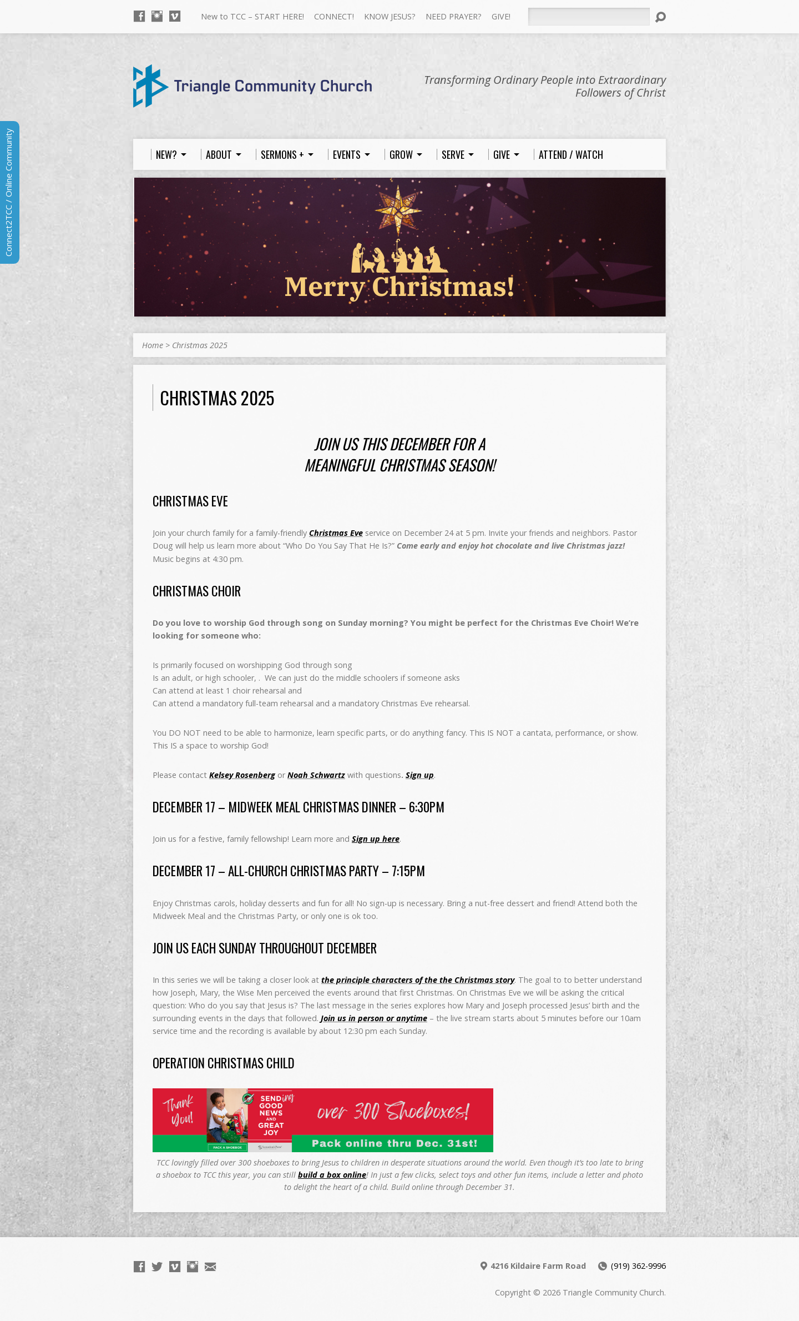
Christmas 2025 (199, 345)
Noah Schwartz (316, 775)
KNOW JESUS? (390, 16)
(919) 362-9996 (638, 1265)
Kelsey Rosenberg (242, 775)
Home (152, 345)
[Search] (589, 17)
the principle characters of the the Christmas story (417, 980)
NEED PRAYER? (454, 16)
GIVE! (501, 16)
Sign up (420, 775)
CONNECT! (334, 16)
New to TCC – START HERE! (252, 16)
